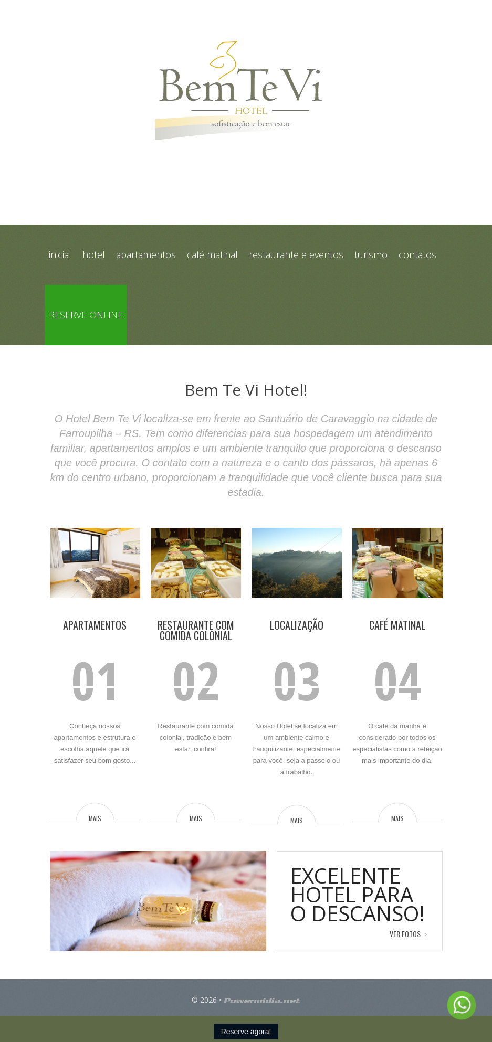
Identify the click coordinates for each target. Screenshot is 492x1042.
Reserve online (86, 315)
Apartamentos (146, 254)
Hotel (93, 254)
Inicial (60, 254)
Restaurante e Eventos (296, 254)
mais (95, 818)
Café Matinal (212, 254)
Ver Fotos (405, 933)
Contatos (417, 254)
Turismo (371, 254)
